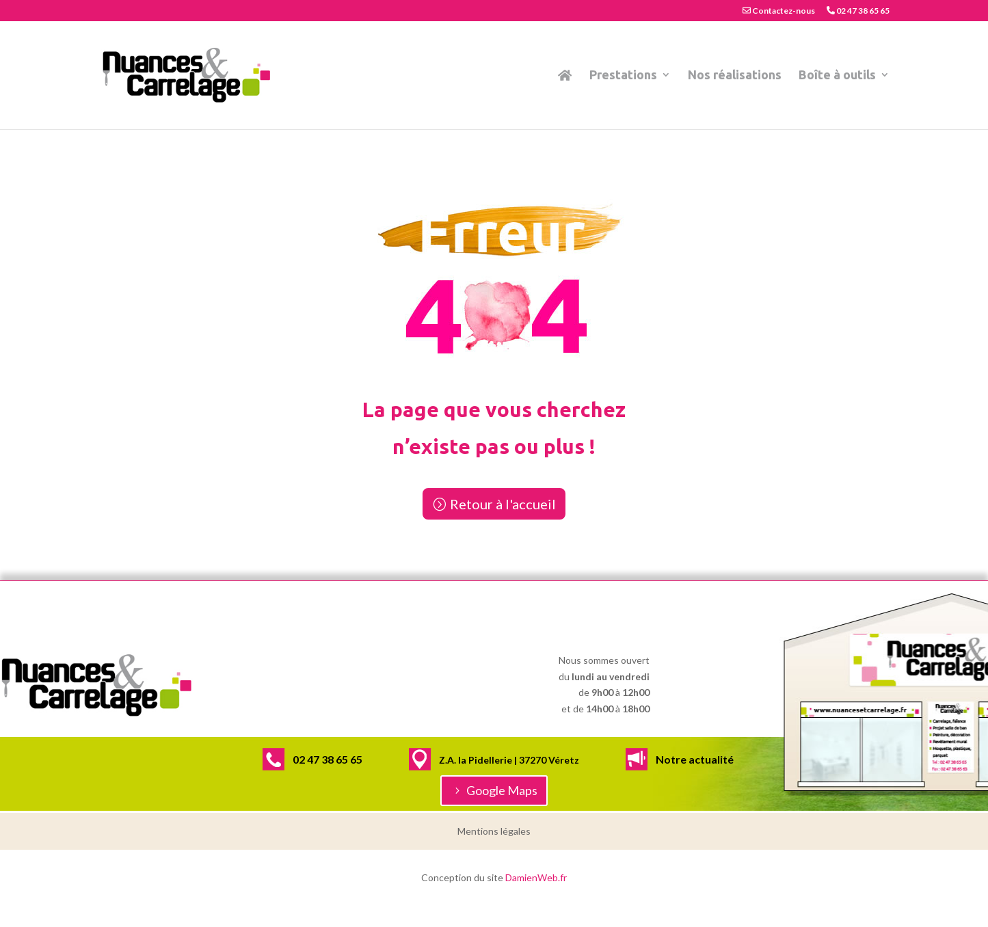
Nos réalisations (735, 75)
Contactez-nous (779, 11)
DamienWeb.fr (536, 877)
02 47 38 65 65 (858, 11)
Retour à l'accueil (503, 504)
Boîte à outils (837, 75)
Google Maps (501, 790)
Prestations (623, 75)
